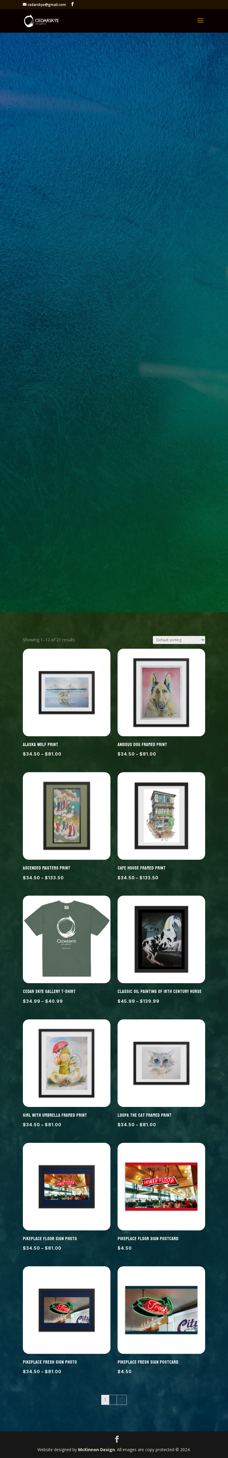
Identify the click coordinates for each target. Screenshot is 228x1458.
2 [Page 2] (113, 1400)
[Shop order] (179, 640)
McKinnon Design (96, 1449)
